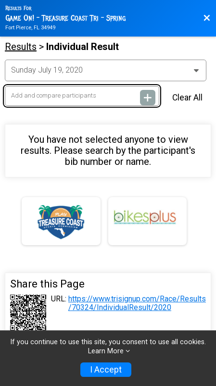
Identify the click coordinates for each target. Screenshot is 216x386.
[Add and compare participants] (82, 96)
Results (21, 46)
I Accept (106, 369)
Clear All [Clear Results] (187, 97)
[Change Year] (105, 70)
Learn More (106, 351)
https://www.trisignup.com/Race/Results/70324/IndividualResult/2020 (137, 303)
